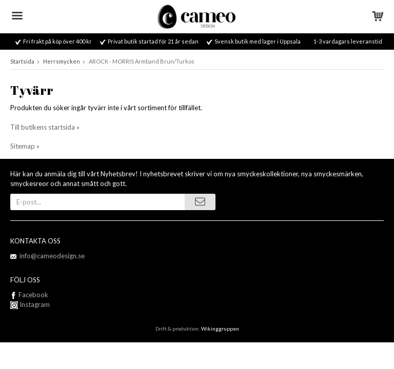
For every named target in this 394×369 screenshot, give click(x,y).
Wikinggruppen (220, 328)
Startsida (22, 61)
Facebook (33, 295)
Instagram (30, 304)
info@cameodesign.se (52, 256)
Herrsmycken (61, 61)
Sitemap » (25, 146)
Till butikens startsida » (45, 127)
